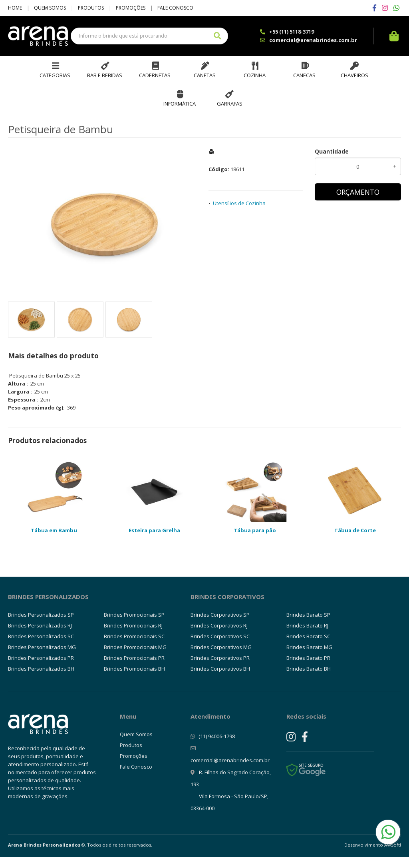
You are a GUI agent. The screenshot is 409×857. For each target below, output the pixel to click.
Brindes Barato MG (309, 647)
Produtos (91, 7)
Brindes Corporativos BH (220, 668)
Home (15, 7)
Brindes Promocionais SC (134, 636)
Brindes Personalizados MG (42, 647)
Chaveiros (354, 75)
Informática (179, 103)
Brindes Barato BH (308, 668)
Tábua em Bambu (54, 530)
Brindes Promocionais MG (135, 647)
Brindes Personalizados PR (41, 657)
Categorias (55, 75)
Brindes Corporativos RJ (219, 625)
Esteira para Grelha (154, 530)
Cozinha (255, 75)
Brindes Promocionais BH (134, 668)
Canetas (205, 75)
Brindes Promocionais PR (134, 657)
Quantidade (332, 151)
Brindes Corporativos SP (220, 614)
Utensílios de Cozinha (239, 203)
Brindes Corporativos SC (220, 636)
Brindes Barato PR (308, 657)
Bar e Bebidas (104, 75)
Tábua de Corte (355, 530)
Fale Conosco (175, 7)
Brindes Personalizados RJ (40, 625)
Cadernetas (155, 75)
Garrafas (229, 103)
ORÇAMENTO (357, 192)
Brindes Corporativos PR (220, 657)
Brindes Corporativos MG (221, 647)
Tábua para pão (255, 530)
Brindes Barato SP (308, 614)
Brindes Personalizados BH (41, 668)
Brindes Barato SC (308, 636)
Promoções (130, 7)
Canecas (304, 75)
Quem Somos (50, 7)
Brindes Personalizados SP (41, 614)
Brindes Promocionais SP (134, 614)
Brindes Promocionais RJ (133, 625)
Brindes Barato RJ (307, 625)
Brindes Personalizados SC (41, 636)
